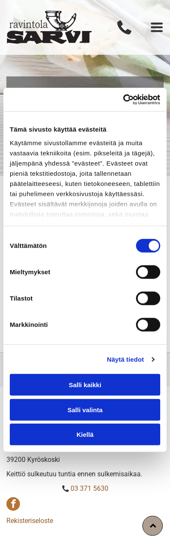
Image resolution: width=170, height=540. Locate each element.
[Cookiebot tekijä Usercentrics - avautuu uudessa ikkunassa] (123, 99)
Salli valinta (85, 409)
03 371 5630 (89, 488)
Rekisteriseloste (29, 521)
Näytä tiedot (125, 359)
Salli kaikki (85, 384)
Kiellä (85, 434)
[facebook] (13, 505)
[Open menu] (156, 27)
